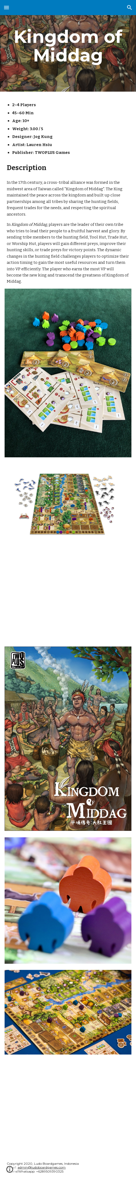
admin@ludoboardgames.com (42, 1167)
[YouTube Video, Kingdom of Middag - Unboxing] (68, 1103)
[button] (6, 7)
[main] (68, 46)
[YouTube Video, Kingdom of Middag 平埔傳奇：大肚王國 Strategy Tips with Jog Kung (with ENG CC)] (68, 591)
